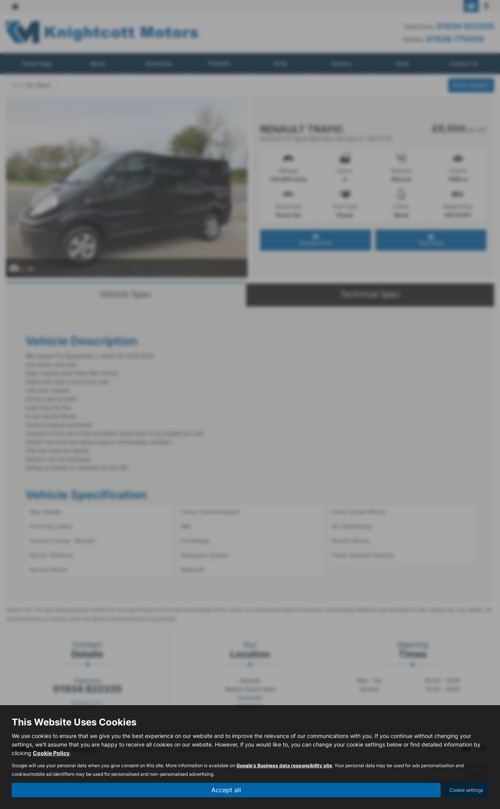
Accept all (226, 790)
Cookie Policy (51, 753)
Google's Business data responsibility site (284, 766)
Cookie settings (466, 790)
